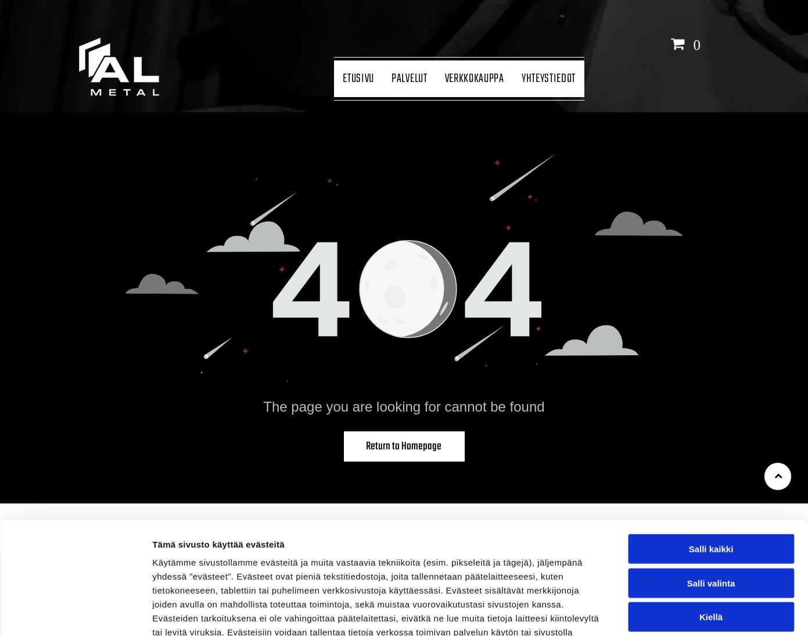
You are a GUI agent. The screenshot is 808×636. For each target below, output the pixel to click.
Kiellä (711, 537)
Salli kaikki (711, 469)
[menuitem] (358, 78)
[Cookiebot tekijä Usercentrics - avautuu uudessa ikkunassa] (75, 613)
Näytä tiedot (621, 613)
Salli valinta (711, 503)
